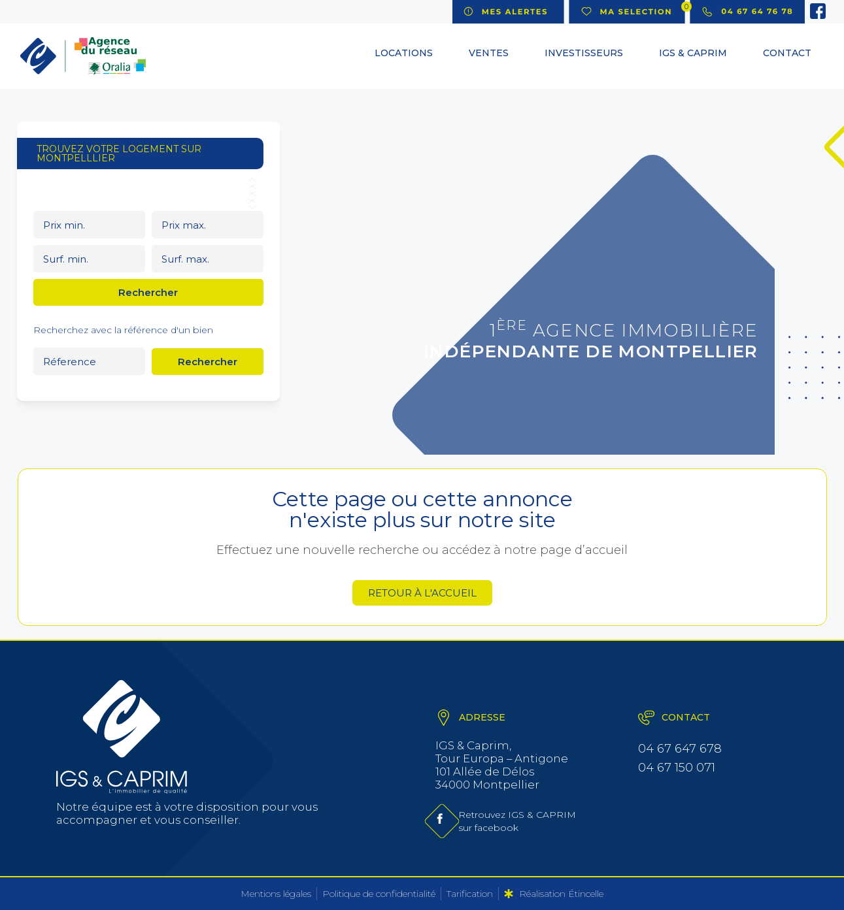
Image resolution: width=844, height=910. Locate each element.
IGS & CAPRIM (693, 53)
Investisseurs (584, 53)
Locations (404, 53)
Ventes (489, 53)
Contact (787, 53)
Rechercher (148, 292)
